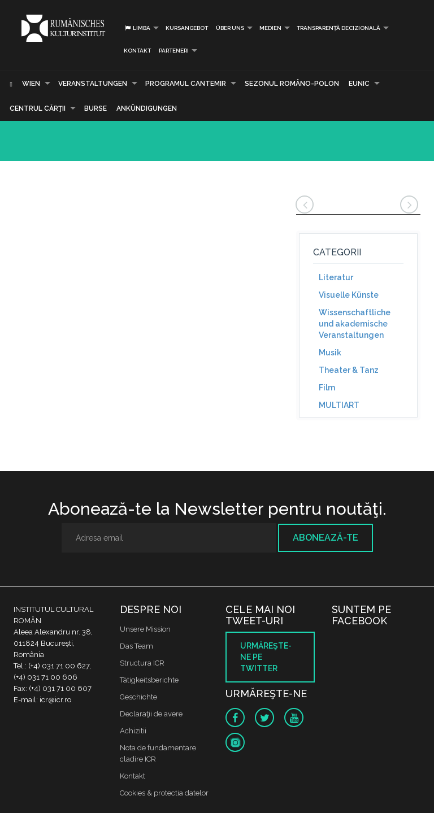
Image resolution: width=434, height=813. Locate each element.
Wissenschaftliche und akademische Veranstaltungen (354, 324)
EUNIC (359, 84)
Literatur (336, 277)
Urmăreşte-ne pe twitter (266, 657)
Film (327, 387)
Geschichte (138, 697)
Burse (95, 108)
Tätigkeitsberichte (149, 680)
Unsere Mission (145, 629)
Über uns (230, 28)
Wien (31, 84)
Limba (137, 28)
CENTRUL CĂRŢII (38, 108)
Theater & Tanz (349, 370)
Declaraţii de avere (151, 714)
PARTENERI (174, 50)
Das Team (136, 646)
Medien (270, 28)
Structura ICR (142, 663)
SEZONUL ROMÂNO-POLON (292, 84)
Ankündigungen (146, 108)
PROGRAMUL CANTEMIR (185, 84)
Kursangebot (187, 28)
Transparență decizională (338, 28)
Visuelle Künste (349, 294)
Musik (330, 352)
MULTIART (339, 405)
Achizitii (133, 731)
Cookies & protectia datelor (164, 793)
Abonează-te (325, 537)
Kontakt (137, 50)
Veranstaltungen (92, 84)
